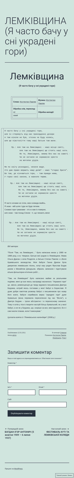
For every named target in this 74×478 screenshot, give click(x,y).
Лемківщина (57, 338)
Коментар (12, 363)
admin (14, 335)
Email (41, 387)
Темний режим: (64, 475)
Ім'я (10, 387)
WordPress (18, 469)
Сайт (10, 399)
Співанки (63, 332)
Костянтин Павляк (28, 102)
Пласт (64, 338)
